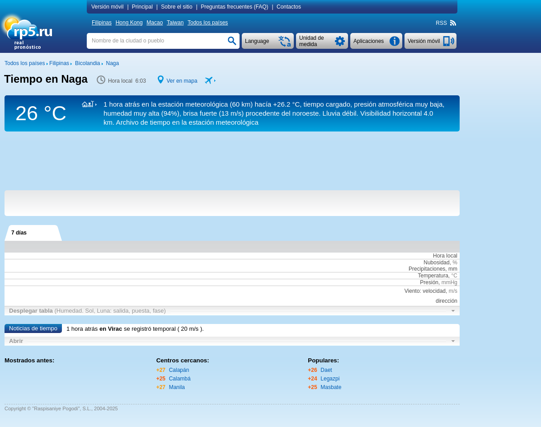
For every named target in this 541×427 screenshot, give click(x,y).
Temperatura (433, 275)
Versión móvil (107, 7)
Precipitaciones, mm (433, 269)
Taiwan (175, 22)
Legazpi (329, 378)
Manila (177, 387)
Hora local (445, 256)
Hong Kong (129, 22)
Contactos (289, 7)
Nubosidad (436, 262)
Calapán (179, 370)
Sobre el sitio (176, 7)
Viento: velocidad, (431, 291)
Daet (326, 370)
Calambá (180, 378)
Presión (429, 282)
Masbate (330, 387)
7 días (19, 233)
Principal (142, 7)
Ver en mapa (182, 81)
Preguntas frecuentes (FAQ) (234, 7)
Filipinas (102, 22)
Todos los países (208, 22)
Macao (154, 22)
